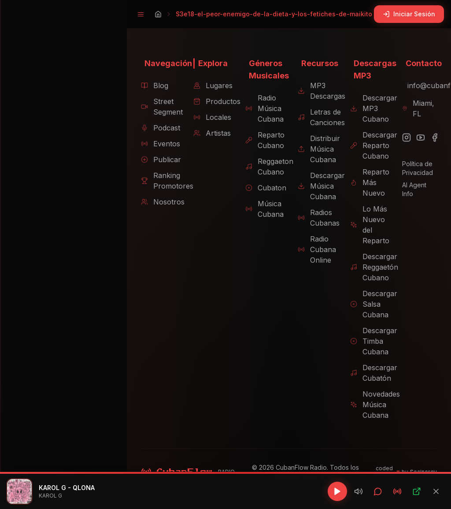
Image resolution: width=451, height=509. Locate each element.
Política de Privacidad (415, 168)
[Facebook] (432, 137)
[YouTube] (418, 137)
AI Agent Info (418, 185)
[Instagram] (404, 137)
